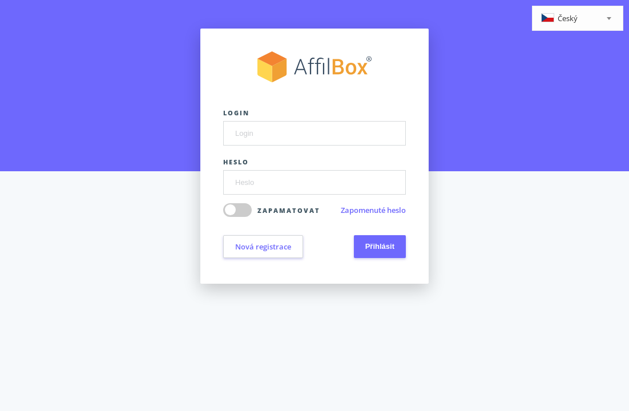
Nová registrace (263, 246)
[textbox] (578, 19)
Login (236, 112)
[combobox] (577, 18)
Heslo (236, 162)
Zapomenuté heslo (373, 210)
